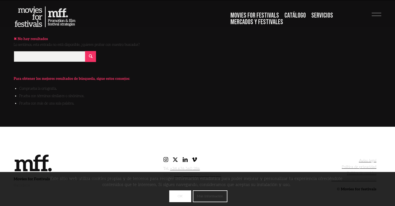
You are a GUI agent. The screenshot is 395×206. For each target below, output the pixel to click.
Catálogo (295, 15)
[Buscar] (55, 56)
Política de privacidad (359, 167)
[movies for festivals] (45, 15)
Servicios (322, 15)
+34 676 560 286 (185, 168)
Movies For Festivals (254, 15)
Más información (210, 196)
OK (180, 196)
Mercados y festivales (256, 22)
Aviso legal (367, 160)
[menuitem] (255, 16)
